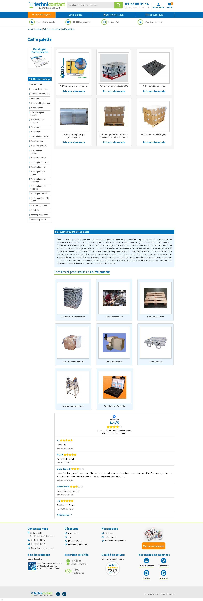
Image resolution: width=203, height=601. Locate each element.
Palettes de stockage (52, 29)
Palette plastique (38, 166)
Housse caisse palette (73, 361)
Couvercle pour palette (40, 93)
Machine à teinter (114, 361)
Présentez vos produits (115, 542)
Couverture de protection (73, 316)
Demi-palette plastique (40, 102)
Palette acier (36, 126)
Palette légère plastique (36, 151)
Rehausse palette (38, 219)
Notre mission (74, 533)
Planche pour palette (39, 214)
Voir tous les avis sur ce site (114, 433)
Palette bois (36, 131)
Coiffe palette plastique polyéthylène (73, 136)
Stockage (38, 29)
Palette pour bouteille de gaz (40, 199)
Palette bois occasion (39, 136)
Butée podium (36, 84)
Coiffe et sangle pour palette (74, 86)
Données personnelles (77, 546)
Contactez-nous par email (42, 548)
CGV (69, 538)
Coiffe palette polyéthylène (154, 135)
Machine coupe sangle (73, 406)
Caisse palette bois (114, 316)
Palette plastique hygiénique (38, 180)
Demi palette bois (155, 316)
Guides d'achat (111, 538)
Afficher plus (64, 515)
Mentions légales (75, 542)
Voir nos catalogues (153, 546)
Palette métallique (38, 157)
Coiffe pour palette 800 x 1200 (114, 86)
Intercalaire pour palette (37, 113)
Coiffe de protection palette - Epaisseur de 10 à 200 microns (114, 136)
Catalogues (110, 533)
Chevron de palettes (39, 88)
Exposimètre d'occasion (114, 406)
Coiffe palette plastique (154, 86)
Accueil (30, 29)
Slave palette (155, 361)
